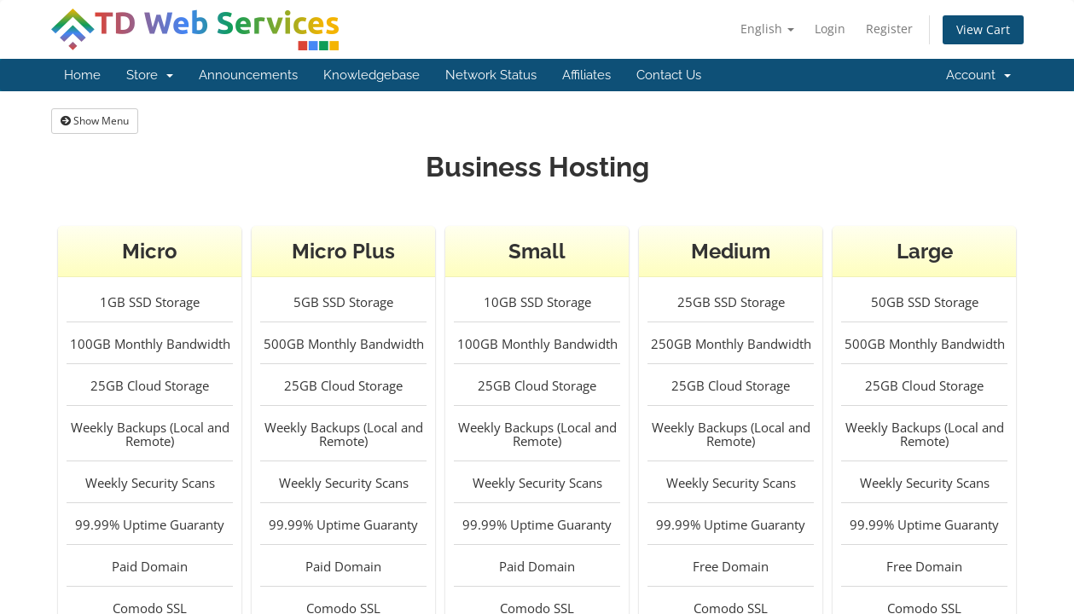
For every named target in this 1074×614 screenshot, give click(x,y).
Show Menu (95, 120)
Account (978, 75)
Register (889, 28)
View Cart (983, 29)
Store (149, 75)
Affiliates (586, 75)
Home (82, 75)
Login (830, 28)
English (767, 28)
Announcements (248, 75)
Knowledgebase (371, 75)
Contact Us (668, 75)
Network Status (491, 75)
